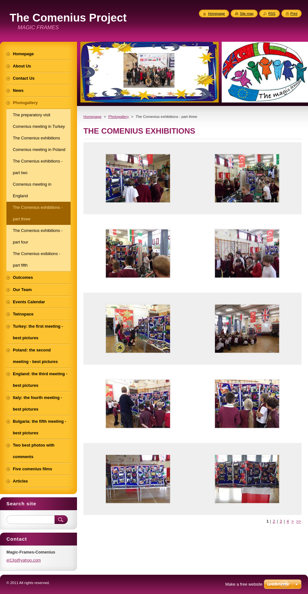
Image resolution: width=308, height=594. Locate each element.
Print (293, 13)
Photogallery (118, 117)
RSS (271, 13)
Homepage (92, 117)
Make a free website (243, 584)
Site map (246, 13)
